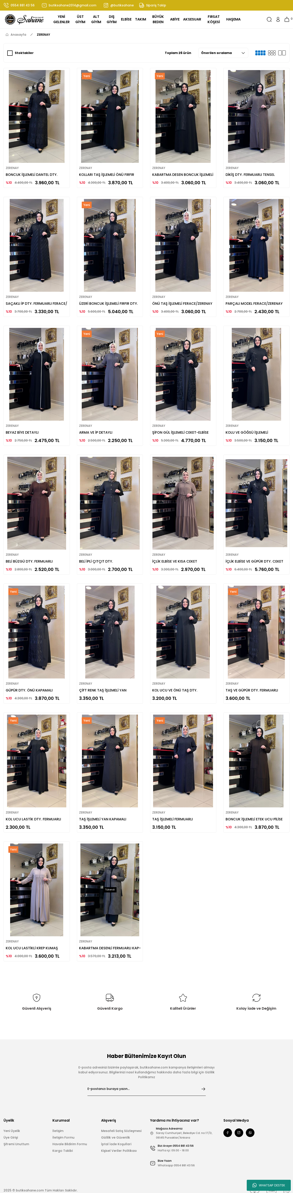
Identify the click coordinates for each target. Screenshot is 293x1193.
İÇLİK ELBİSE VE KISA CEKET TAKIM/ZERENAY (176, 553)
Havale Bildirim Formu (69, 1133)
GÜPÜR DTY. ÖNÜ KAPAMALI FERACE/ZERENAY (30, 680)
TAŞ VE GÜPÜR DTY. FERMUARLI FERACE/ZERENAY (253, 680)
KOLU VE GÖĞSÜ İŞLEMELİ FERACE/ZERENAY (248, 426)
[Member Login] (278, 19)
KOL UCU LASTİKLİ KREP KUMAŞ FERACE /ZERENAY (33, 935)
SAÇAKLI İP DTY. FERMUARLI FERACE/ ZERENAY (30, 298)
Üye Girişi (11, 1126)
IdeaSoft (122, 1191)
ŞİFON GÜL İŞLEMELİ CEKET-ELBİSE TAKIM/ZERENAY (182, 426)
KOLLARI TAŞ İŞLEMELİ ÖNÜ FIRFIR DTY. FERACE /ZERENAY (108, 171)
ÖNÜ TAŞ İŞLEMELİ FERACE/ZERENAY (169, 298)
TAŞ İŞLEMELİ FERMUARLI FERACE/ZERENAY (174, 808)
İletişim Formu (63, 1126)
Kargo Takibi (62, 1140)
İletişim (57, 1120)
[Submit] (203, 1078)
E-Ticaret (136, 1191)
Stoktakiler (24, 53)
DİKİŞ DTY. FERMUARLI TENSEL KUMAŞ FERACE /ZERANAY (251, 171)
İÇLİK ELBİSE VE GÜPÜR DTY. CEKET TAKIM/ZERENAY (256, 553)
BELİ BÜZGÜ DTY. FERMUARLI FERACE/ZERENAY (30, 553)
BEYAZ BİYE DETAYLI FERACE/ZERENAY (23, 426)
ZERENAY (43, 34)
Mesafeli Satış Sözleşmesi (121, 1120)
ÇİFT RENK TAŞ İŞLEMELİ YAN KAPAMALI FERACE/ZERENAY (104, 680)
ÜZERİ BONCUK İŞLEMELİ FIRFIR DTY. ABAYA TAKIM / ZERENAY (106, 298)
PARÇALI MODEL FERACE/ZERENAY (255, 298)
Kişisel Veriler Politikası (119, 1140)
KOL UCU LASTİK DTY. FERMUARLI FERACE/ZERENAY (35, 808)
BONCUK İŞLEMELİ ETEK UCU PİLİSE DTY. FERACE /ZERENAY (255, 808)
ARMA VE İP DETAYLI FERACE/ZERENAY (97, 426)
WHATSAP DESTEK (268, 1185)
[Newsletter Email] (146, 1078)
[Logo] (24, 19)
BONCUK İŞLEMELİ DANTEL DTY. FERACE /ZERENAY (33, 171)
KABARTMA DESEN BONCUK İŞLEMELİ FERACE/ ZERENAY (177, 171)
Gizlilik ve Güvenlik (115, 1126)
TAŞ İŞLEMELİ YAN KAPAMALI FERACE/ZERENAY (104, 808)
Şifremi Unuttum (16, 1133)
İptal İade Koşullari (116, 1133)
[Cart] (286, 19)
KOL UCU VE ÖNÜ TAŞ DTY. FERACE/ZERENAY (176, 680)
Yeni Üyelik (12, 1120)
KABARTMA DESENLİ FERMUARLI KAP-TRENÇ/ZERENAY (107, 935)
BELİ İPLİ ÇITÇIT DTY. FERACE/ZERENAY (98, 553)
